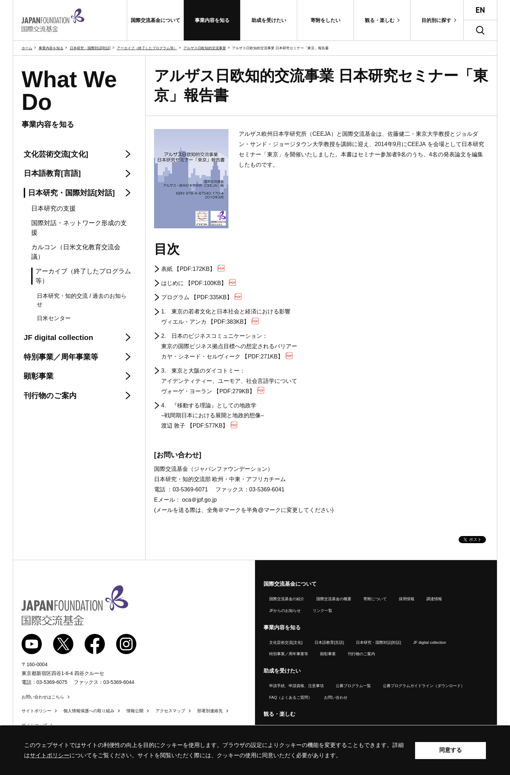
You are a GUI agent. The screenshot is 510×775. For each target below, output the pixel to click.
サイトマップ (34, 725)
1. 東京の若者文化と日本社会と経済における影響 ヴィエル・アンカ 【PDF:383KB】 (225, 316)
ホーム (27, 48)
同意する (450, 750)
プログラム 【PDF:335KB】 (201, 297)
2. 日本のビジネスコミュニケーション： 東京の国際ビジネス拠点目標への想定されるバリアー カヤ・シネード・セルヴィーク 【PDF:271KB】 (229, 346)
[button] (155, 20)
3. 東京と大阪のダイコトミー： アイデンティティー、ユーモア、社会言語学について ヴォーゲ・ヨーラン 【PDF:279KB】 (229, 381)
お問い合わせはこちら (43, 697)
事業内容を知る (51, 48)
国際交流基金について (290, 584)
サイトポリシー (36, 710)
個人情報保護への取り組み (88, 710)
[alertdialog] (255, 750)
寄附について (375, 599)
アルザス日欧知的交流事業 (204, 48)
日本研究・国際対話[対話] (90, 48)
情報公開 (134, 710)
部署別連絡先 (210, 710)
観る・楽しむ (279, 714)
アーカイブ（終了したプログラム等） (147, 48)
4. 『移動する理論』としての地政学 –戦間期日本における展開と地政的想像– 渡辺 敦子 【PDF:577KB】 (212, 415)
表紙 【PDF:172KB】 (193, 268)
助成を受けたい (282, 671)
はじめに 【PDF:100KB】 (198, 282)
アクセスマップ (170, 710)
